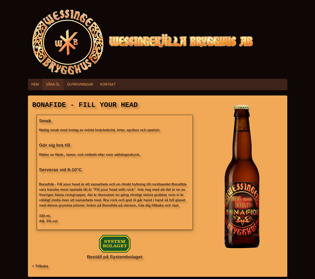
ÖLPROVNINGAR (80, 84)
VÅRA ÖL (53, 84)
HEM (35, 84)
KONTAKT (108, 84)
